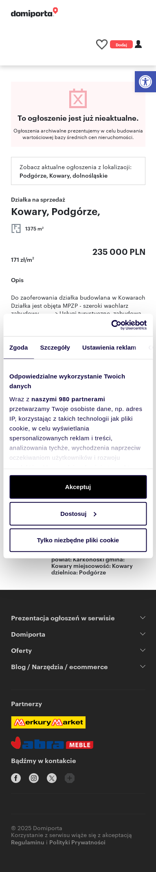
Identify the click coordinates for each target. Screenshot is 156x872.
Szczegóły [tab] (55, 347)
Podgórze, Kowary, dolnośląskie (64, 175)
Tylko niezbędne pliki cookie (78, 540)
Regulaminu (27, 842)
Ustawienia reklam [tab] (109, 347)
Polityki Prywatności (77, 842)
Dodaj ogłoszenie (121, 44)
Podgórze (92, 572)
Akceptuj (78, 486)
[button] (145, 81)
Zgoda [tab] (18, 347)
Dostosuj (78, 513)
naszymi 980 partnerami (68, 398)
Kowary (122, 565)
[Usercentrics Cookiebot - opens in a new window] (112, 325)
